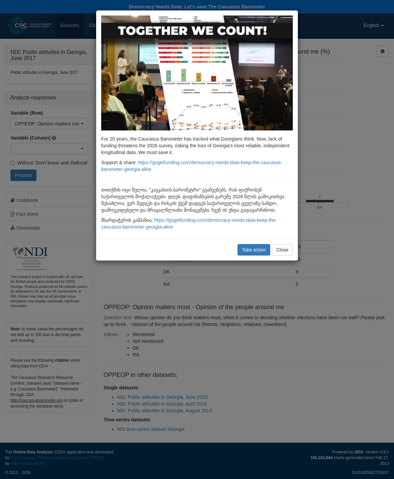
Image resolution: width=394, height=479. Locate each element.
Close (282, 249)
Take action (254, 249)
